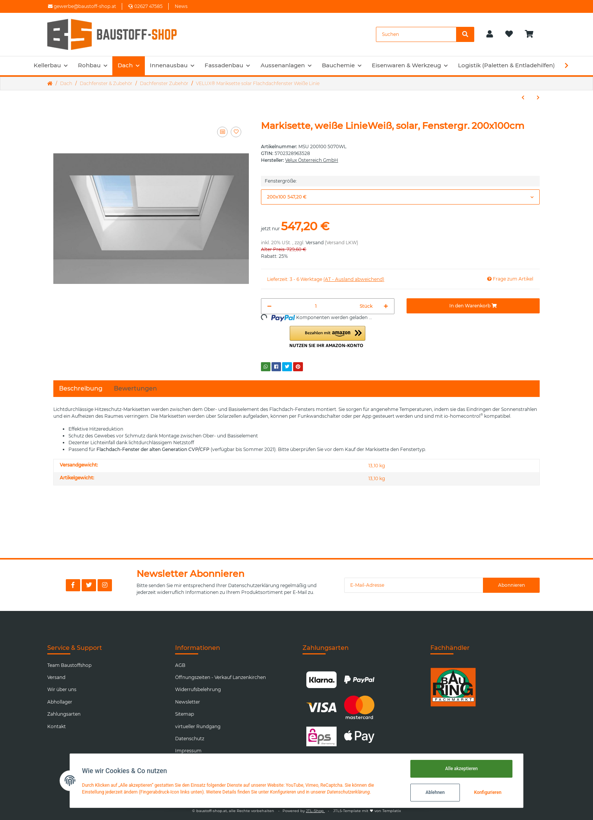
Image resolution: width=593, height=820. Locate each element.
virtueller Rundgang (197, 726)
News (181, 6)
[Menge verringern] (269, 306)
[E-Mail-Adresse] (413, 585)
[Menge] (315, 306)
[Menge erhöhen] (386, 306)
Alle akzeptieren (461, 768)
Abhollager (59, 702)
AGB (180, 665)
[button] (489, 34)
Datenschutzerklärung (253, 585)
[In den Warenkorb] (473, 305)
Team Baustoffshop (69, 665)
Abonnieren (511, 585)
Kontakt (56, 726)
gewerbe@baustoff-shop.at (82, 6)
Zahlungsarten (64, 714)
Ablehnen (435, 792)
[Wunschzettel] (509, 34)
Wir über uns (61, 689)
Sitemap (184, 714)
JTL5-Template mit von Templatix (367, 811)
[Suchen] (416, 34)
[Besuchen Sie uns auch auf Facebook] (73, 585)
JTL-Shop (315, 811)
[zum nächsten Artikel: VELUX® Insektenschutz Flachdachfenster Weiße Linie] (538, 97)
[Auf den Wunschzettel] (236, 132)
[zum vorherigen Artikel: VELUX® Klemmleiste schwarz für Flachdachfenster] (523, 97)
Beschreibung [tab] (80, 388)
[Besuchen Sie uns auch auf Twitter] (89, 585)
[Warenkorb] (532, 34)
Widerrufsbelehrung (198, 689)
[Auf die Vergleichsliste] (222, 132)
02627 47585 (145, 6)
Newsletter (187, 702)
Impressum (188, 750)
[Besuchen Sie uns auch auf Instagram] (105, 585)
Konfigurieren (487, 792)
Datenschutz (189, 738)
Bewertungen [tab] (135, 388)
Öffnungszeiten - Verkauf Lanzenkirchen (220, 677)
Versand (315, 242)
